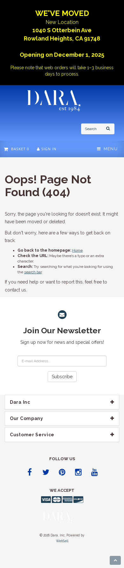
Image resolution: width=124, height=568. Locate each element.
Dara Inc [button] (20, 402)
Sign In (46, 148)
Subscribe (62, 376)
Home (77, 250)
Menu (107, 148)
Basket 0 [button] (16, 148)
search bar (33, 272)
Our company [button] (26, 418)
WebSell (62, 541)
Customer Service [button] (32, 434)
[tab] (62, 402)
